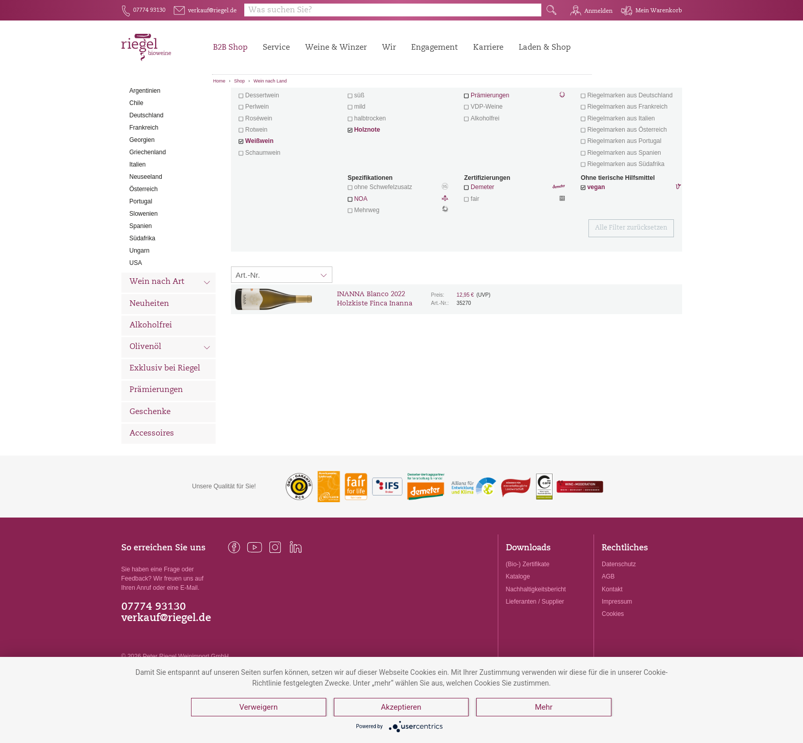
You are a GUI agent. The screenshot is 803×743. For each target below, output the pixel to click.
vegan (596, 238)
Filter (458, 105)
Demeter (482, 238)
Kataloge (518, 628)
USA (136, 314)
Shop (239, 81)
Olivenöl (170, 399)
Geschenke (150, 463)
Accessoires (152, 485)
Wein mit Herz (515, 136)
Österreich (144, 240)
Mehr (543, 707)
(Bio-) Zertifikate (528, 616)
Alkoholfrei (151, 377)
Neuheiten (149, 355)
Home (219, 81)
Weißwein (259, 192)
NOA (398, 251)
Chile (136, 154)
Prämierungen (156, 442)
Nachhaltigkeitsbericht (536, 640)
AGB (608, 628)
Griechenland (148, 203)
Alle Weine (150, 105)
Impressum (617, 652)
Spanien (141, 277)
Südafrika (143, 289)
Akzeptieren (401, 707)
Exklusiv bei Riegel (165, 420)
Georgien (142, 191)
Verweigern (258, 707)
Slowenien (144, 265)
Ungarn (140, 301)
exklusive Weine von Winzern (630, 135)
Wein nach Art (170, 335)
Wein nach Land (270, 81)
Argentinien (145, 142)
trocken (364, 135)
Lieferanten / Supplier (535, 652)
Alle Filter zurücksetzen (631, 280)
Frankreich (144, 178)
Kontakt (612, 640)
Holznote (367, 181)
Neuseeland (146, 228)
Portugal (141, 252)
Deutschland (147, 166)
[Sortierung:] (281, 326)
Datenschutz (619, 616)
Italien (138, 215)
